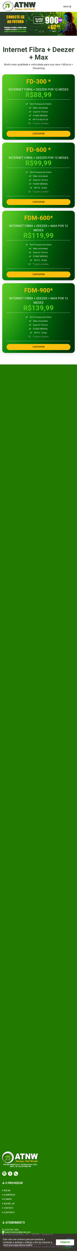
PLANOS (7, 1199)
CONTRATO (8, 1212)
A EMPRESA (8, 1195)
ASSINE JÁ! (8, 1203)
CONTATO (7, 1208)
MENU (67, 6)
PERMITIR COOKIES (65, 1243)
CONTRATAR (38, 133)
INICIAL (6, 1190)
